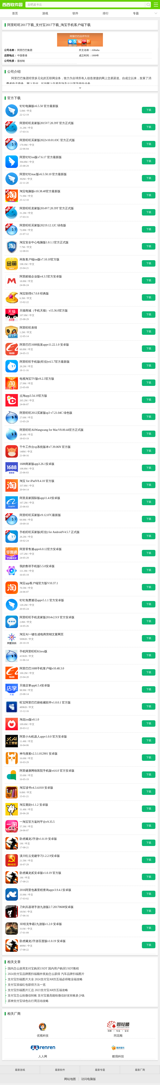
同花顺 (118, 1028)
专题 (136, 13)
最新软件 (60, 1069)
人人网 (43, 1049)
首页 (15, 13)
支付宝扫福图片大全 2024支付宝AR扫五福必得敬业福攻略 (45, 979)
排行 (106, 13)
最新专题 (100, 1069)
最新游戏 (20, 1069)
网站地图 (70, 1079)
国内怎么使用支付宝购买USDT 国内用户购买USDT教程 (43, 968)
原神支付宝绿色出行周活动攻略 (28, 1000)
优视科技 (42, 1028)
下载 (148, 109)
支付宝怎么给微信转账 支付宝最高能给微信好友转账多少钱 (46, 995)
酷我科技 (118, 1049)
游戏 (45, 13)
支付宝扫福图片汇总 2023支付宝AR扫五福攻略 (38, 990)
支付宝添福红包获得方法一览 (27, 984)
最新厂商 (140, 1069)
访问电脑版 (88, 1079)
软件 (75, 13)
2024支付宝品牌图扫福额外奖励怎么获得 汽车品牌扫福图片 (46, 973)
